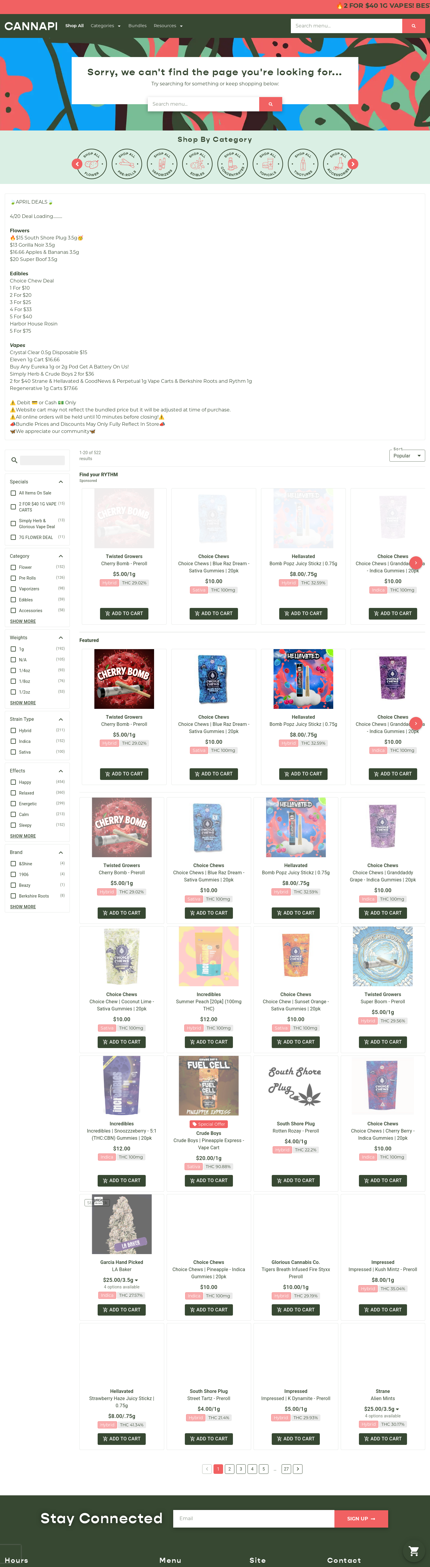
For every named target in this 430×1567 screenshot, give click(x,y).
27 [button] (286, 1441)
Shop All (74, 25)
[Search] (413, 26)
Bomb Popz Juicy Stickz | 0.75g (303, 563)
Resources (168, 26)
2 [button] (229, 1441)
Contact (259, 1563)
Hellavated (303, 556)
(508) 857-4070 (346, 1543)
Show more (23, 621)
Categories (106, 26)
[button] (14, 460)
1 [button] (218, 1441)
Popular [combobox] (402, 456)
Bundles (137, 25)
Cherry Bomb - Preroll (124, 563)
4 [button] (252, 1441)
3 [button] (240, 1441)
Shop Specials (176, 1563)
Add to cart (124, 613)
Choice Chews (213, 556)
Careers (259, 1553)
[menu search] (42, 460)
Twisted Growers (124, 556)
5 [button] (263, 1441)
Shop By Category (181, 1553)
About (257, 1543)
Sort (398, 449)
